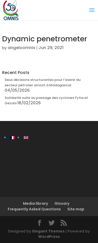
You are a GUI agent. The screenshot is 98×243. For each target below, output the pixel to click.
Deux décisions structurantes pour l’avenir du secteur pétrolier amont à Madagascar (42, 82)
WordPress (49, 236)
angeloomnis (21, 48)
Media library (35, 203)
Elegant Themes (48, 231)
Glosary (61, 203)
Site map (75, 209)
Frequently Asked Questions (34, 209)
